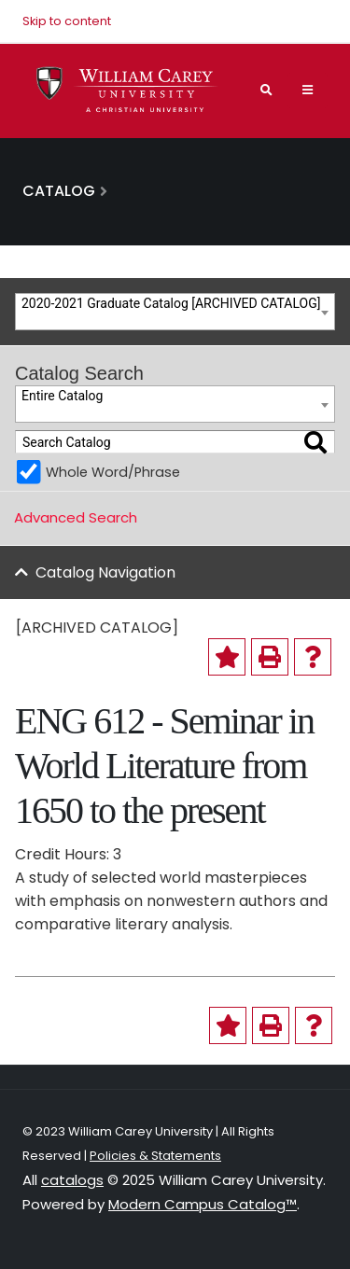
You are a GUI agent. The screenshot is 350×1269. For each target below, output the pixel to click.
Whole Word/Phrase (113, 472)
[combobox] (175, 311)
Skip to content (66, 21)
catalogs (72, 1180)
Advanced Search (75, 517)
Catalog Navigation (105, 572)
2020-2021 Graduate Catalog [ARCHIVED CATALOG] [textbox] (170, 303)
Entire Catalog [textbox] (62, 395)
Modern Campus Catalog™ (202, 1204)
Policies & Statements (155, 1155)
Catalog (58, 191)
